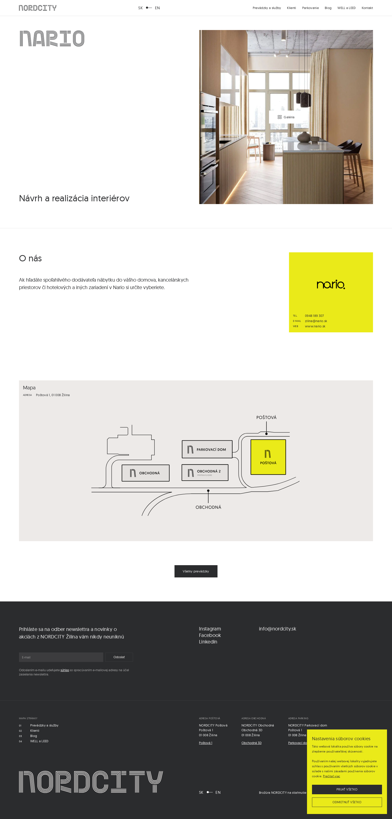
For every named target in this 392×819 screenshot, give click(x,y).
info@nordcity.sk (277, 628)
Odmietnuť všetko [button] (346, 802)
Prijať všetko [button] (346, 789)
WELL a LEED (347, 8)
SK (140, 7)
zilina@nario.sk (316, 321)
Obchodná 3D (252, 743)
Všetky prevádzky (196, 571)
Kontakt (367, 8)
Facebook (210, 635)
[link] (195, 571)
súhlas (64, 670)
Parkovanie (310, 8)
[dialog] (347, 771)
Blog (328, 8)
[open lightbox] (286, 117)
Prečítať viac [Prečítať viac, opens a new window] (331, 776)
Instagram (210, 628)
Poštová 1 (205, 743)
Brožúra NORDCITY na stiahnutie (282, 792)
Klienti (291, 8)
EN (157, 7)
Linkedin (208, 641)
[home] (37, 8)
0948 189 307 (314, 316)
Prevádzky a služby (267, 8)
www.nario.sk (315, 326)
